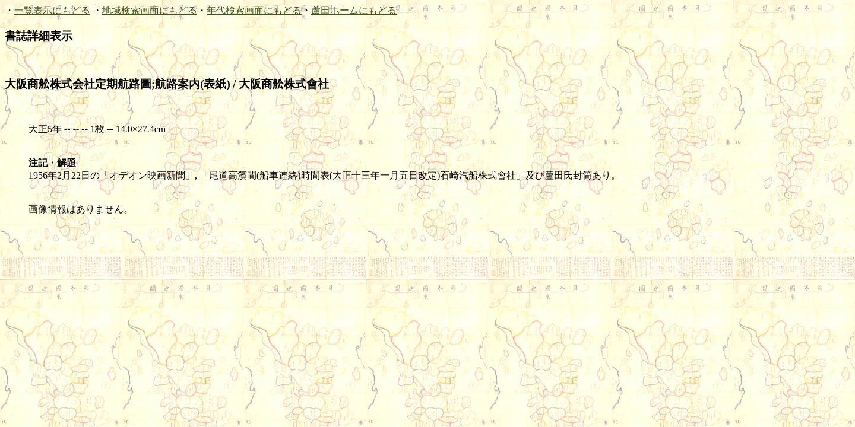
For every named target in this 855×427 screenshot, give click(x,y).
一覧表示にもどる (52, 10)
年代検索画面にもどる (254, 10)
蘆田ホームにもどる (354, 10)
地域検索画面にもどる (149, 10)
